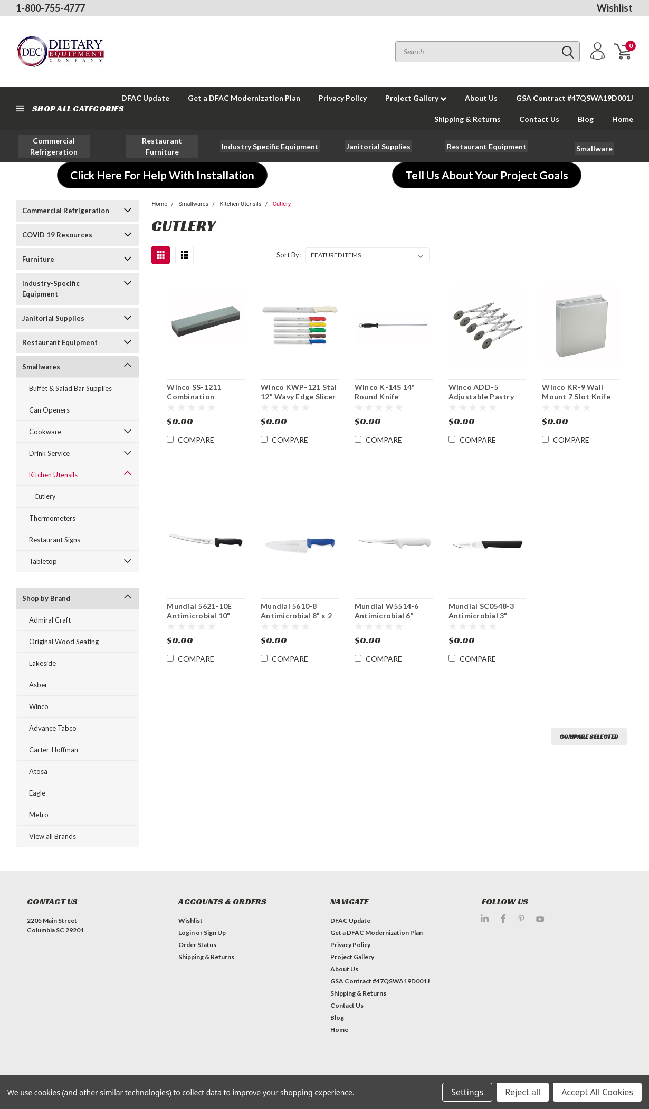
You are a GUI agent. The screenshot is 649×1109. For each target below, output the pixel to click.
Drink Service (49, 453)
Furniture (38, 259)
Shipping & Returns (467, 118)
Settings (467, 1092)
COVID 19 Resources (57, 235)
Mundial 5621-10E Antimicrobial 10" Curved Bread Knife (202, 615)
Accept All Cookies (597, 1092)
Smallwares (41, 366)
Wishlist (615, 8)
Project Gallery (415, 97)
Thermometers (52, 518)
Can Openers (49, 410)
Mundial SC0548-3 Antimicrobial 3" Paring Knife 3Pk (481, 615)
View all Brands (52, 836)
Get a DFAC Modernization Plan (244, 97)
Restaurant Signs (54, 540)
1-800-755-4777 (50, 8)
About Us (481, 97)
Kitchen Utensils (53, 475)
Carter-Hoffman (53, 749)
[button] (54, 146)
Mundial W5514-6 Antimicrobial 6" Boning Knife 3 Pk (387, 615)
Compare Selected (588, 736)
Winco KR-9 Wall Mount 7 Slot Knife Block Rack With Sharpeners (576, 401)
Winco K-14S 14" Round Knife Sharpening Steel (385, 396)
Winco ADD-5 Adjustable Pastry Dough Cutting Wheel (481, 401)
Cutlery (44, 496)
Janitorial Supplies (53, 318)
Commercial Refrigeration (65, 210)
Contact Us (539, 118)
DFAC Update (350, 920)
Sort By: (288, 255)
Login (186, 932)
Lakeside (42, 663)
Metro (39, 814)
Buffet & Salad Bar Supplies (70, 388)
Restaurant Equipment (60, 342)
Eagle (37, 793)
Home (622, 118)
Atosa (38, 771)
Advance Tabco (53, 728)
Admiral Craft (50, 620)
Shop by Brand (46, 598)
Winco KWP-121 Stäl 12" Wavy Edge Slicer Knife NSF (299, 396)
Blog (586, 118)
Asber (38, 685)
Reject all (522, 1092)
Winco (39, 706)
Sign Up (215, 932)
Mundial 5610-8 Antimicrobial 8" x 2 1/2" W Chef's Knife (296, 615)
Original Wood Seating (64, 641)
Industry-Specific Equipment (51, 288)
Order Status (197, 945)
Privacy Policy (343, 97)
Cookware (45, 431)
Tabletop (43, 561)
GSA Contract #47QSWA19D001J (574, 97)
